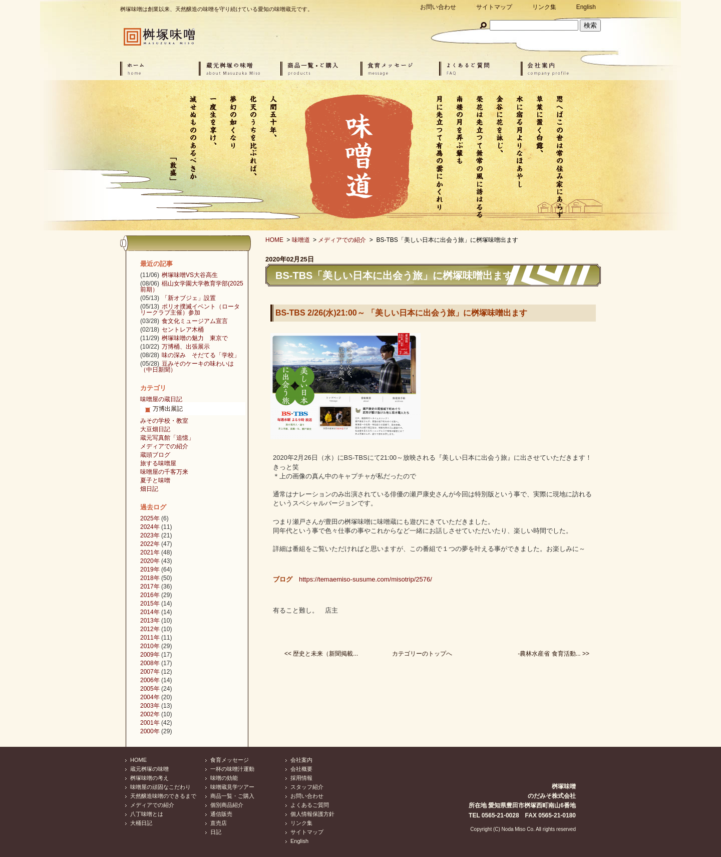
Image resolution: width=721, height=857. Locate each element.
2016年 (150, 595)
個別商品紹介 (226, 805)
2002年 (150, 714)
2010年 (150, 646)
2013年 (150, 620)
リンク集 (544, 7)
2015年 (150, 603)
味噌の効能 (224, 778)
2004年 (150, 697)
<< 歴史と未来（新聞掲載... (321, 653)
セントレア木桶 (183, 329)
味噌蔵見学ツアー (232, 787)
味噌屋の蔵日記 (161, 399)
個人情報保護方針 (312, 814)
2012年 (150, 629)
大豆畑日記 (155, 429)
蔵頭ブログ (155, 454)
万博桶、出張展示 (186, 346)
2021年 (150, 552)
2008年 (150, 663)
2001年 (150, 722)
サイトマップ (494, 7)
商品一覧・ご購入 (232, 796)
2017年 (150, 586)
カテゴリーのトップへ (422, 653)
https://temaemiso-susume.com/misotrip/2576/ (365, 579)
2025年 (150, 518)
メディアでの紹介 (342, 239)
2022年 (150, 543)
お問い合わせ (438, 7)
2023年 (150, 535)
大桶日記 (141, 823)
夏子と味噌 (155, 480)
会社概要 (301, 769)
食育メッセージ (229, 760)
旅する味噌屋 (158, 463)
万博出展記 (168, 408)
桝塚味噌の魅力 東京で (195, 338)
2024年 (150, 526)
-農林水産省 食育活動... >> (553, 653)
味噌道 (301, 239)
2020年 (150, 560)
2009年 (150, 654)
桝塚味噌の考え (149, 778)
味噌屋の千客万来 (164, 471)
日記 (215, 832)
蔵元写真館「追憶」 (167, 437)
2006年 (150, 680)
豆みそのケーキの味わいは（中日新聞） (187, 366)
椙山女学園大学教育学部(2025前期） (191, 286)
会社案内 (301, 760)
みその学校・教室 (164, 420)
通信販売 (221, 814)
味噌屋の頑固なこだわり (160, 787)
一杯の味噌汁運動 (232, 769)
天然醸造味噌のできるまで (163, 796)
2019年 (150, 569)
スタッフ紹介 (306, 787)
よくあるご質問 (309, 805)
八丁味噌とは (146, 814)
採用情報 (301, 778)
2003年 (150, 705)
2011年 (150, 637)
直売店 (218, 823)
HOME (274, 239)
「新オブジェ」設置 (189, 298)
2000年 (150, 731)
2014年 (150, 612)
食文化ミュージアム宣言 (195, 321)
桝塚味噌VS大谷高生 (190, 274)
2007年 (150, 671)
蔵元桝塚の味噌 (149, 769)
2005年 (150, 688)
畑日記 (149, 488)
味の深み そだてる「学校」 (201, 355)
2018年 (150, 578)
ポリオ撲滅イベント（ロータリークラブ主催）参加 (190, 309)
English (586, 7)
